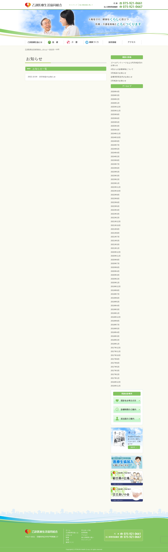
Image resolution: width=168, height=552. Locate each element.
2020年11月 (116, 256)
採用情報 (111, 42)
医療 (54, 42)
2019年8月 (115, 290)
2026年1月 (115, 103)
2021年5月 (115, 241)
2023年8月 (115, 160)
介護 (73, 42)
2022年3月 (115, 214)
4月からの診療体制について (122, 69)
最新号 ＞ (134, 447)
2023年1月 (115, 183)
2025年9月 (115, 114)
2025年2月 (115, 130)
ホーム (68, 530)
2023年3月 (115, 176)
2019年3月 (115, 309)
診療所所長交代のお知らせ (121, 77)
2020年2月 (115, 279)
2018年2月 (115, 340)
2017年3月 (115, 370)
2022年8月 (115, 198)
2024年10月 (116, 137)
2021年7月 (115, 237)
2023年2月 (115, 179)
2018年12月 (116, 317)
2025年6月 (115, 118)
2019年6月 (115, 298)
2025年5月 (115, 122)
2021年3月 (115, 244)
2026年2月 (115, 99)
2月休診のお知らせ (118, 81)
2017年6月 (115, 363)
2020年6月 (115, 267)
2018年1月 (115, 344)
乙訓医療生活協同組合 (44, 3)
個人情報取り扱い (87, 537)
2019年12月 (116, 286)
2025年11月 (116, 111)
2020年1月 (115, 283)
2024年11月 (116, 133)
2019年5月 (115, 302)
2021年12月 (116, 221)
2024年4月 (115, 153)
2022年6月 (115, 202)
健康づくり (92, 42)
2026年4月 (115, 91)
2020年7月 (115, 263)
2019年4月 (115, 305)
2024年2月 (115, 156)
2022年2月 (115, 218)
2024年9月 (115, 141)
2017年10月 (116, 355)
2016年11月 (116, 386)
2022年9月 (115, 195)
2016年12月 (116, 382)
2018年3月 (115, 336)
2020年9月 (115, 260)
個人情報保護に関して (86, 5)
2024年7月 (115, 145)
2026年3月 (115, 95)
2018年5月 (115, 328)
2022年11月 (116, 187)
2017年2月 (115, 374)
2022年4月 (115, 210)
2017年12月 (116, 348)
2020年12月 (116, 252)
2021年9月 (115, 229)
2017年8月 (115, 359)
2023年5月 (115, 172)
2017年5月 (115, 367)
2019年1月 (115, 313)
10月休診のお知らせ (47, 77)
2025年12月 (116, 107)
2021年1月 (115, 248)
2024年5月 (115, 149)
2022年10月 (116, 191)
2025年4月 (115, 126)
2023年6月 (115, 168)
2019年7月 (115, 294)
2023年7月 (115, 164)
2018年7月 (115, 325)
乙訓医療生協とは (34, 42)
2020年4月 (115, 271)
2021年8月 (115, 233)
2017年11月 (116, 351)
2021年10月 (116, 225)
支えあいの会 (86, 530)
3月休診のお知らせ (118, 73)
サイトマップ (73, 5)
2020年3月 (115, 275)
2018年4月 (115, 332)
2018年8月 (115, 321)
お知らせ (69, 535)
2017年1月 (115, 378)
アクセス (131, 42)
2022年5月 (115, 206)
